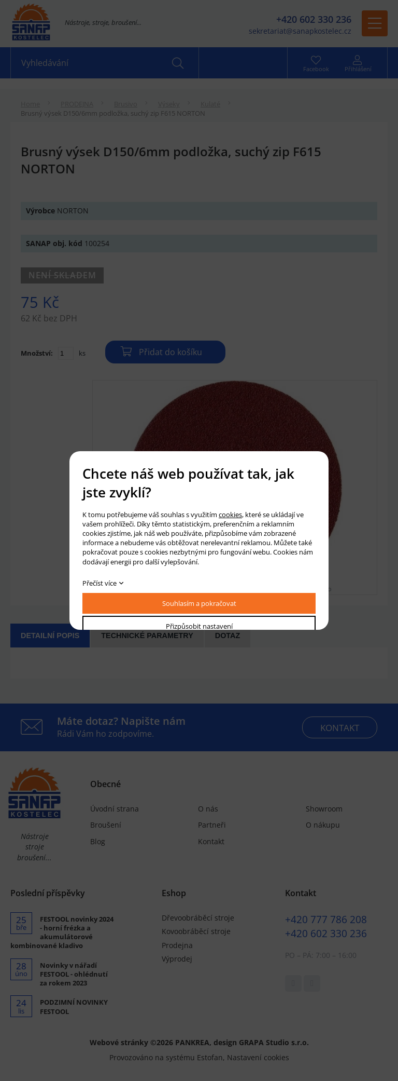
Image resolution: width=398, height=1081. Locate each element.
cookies (230, 514)
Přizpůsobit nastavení (199, 626)
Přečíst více (99, 583)
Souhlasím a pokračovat (199, 603)
